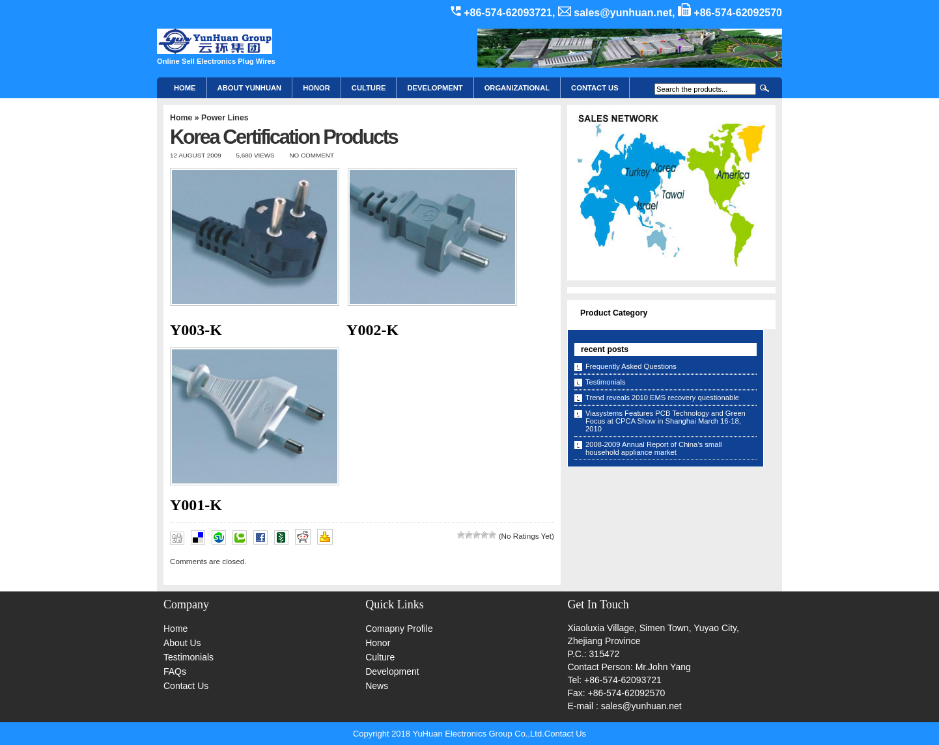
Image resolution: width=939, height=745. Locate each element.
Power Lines (225, 117)
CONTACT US (595, 88)
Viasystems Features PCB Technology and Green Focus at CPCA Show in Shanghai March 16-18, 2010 (665, 421)
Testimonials (605, 382)
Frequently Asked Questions (631, 366)
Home (185, 88)
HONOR (316, 88)
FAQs (174, 671)
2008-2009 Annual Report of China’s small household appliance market (653, 448)
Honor (377, 643)
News (376, 686)
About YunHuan (249, 88)
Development (434, 88)
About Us (182, 643)
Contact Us (185, 686)
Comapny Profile (399, 628)
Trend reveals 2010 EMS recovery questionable (662, 397)
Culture (369, 88)
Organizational (517, 88)
